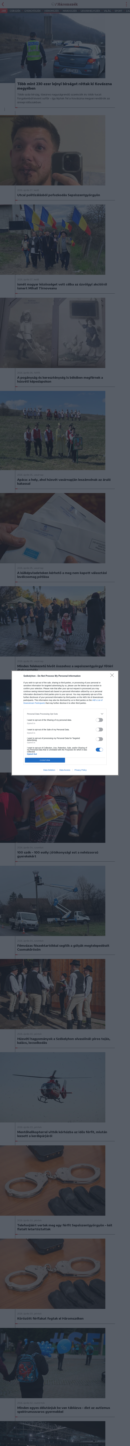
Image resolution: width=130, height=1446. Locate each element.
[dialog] (65, 723)
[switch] (99, 720)
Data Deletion (49, 770)
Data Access (64, 770)
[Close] (113, 676)
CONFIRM (45, 760)
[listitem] (65, 713)
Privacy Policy (81, 770)
